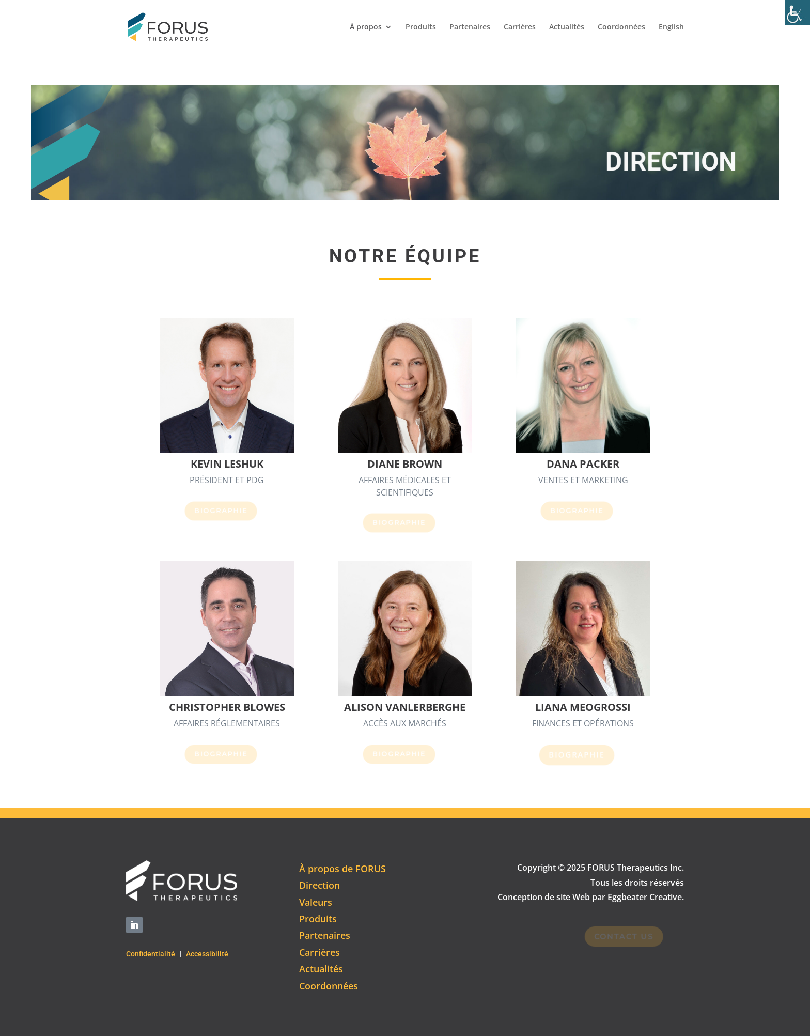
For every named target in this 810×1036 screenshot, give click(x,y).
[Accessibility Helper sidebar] (797, 12)
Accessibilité (207, 954)
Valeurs (315, 902)
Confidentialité (150, 954)
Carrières (520, 27)
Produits (421, 27)
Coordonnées (621, 27)
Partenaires (469, 27)
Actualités (566, 27)
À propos (366, 27)
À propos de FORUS (342, 868)
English (671, 27)
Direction (319, 885)
